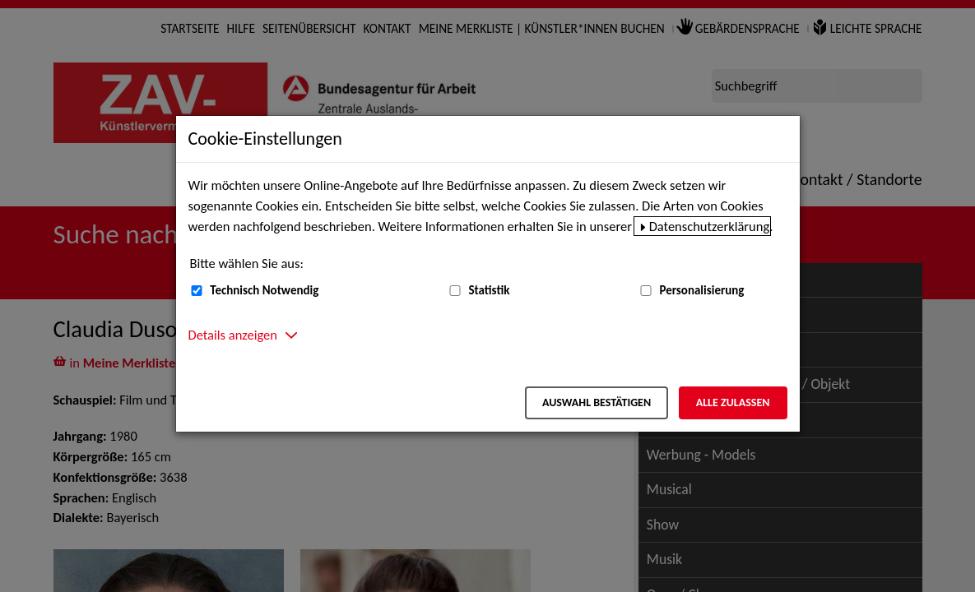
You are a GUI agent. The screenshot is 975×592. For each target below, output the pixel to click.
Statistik (488, 290)
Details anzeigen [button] (232, 334)
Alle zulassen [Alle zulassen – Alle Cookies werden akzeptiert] (733, 402)
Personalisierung (701, 290)
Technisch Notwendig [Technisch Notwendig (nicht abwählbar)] (264, 290)
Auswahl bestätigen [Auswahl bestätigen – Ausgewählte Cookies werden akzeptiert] (596, 402)
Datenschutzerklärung (709, 226)
